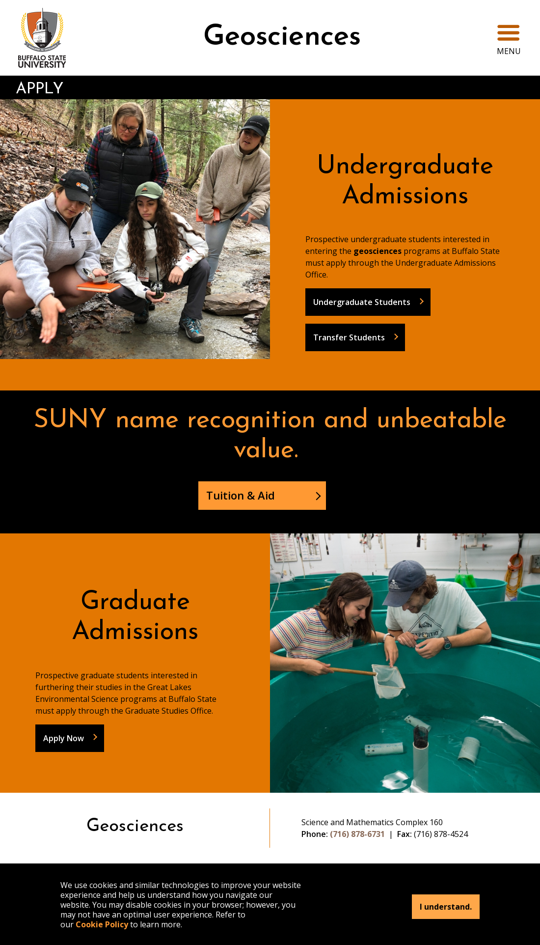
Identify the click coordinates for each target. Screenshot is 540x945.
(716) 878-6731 (357, 834)
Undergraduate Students (361, 302)
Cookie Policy (102, 924)
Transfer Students (349, 337)
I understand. (446, 906)
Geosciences (282, 37)
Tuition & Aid (240, 495)
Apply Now (63, 738)
